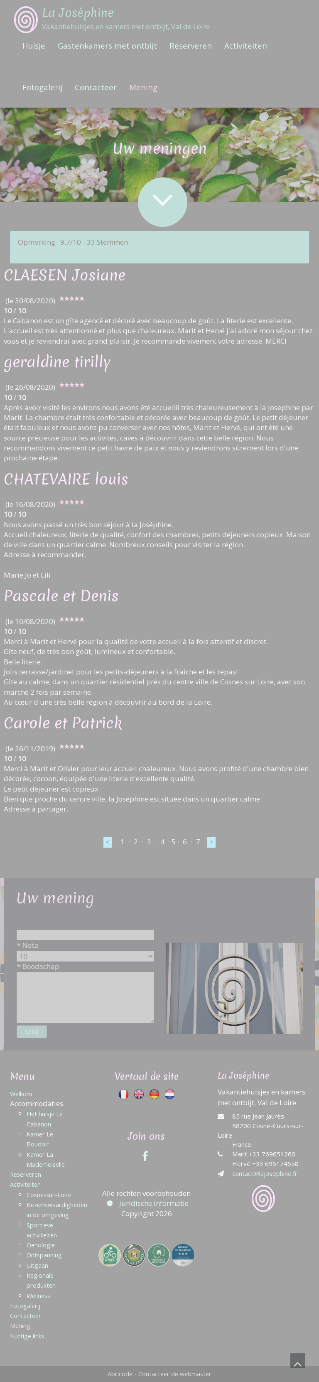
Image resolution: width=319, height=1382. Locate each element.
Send (39, 1031)
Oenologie (41, 1245)
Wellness (38, 1296)
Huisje (33, 45)
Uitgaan (37, 1265)
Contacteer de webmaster (174, 1374)
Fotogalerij (42, 87)
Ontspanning (44, 1255)
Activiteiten (245, 45)
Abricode (120, 1374)
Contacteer (96, 87)
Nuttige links (27, 1336)
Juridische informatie (147, 1203)
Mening (143, 87)
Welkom (21, 1094)
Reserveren (190, 45)
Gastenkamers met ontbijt (107, 45)
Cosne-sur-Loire (49, 1195)
